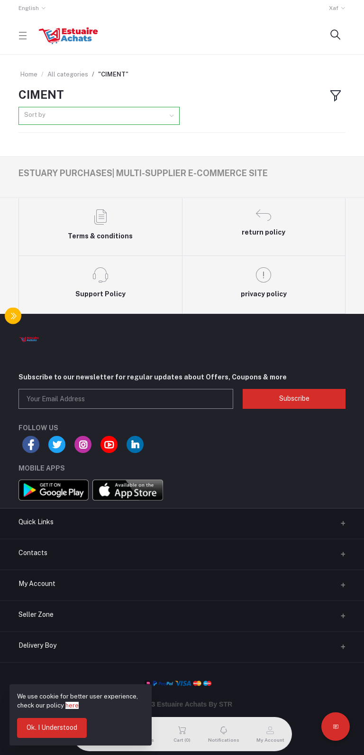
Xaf (333, 8)
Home (28, 74)
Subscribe (294, 398)
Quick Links (36, 522)
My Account (36, 583)
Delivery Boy (37, 645)
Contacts (32, 553)
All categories (67, 74)
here (72, 705)
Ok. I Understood (52, 727)
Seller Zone (36, 614)
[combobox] (99, 116)
